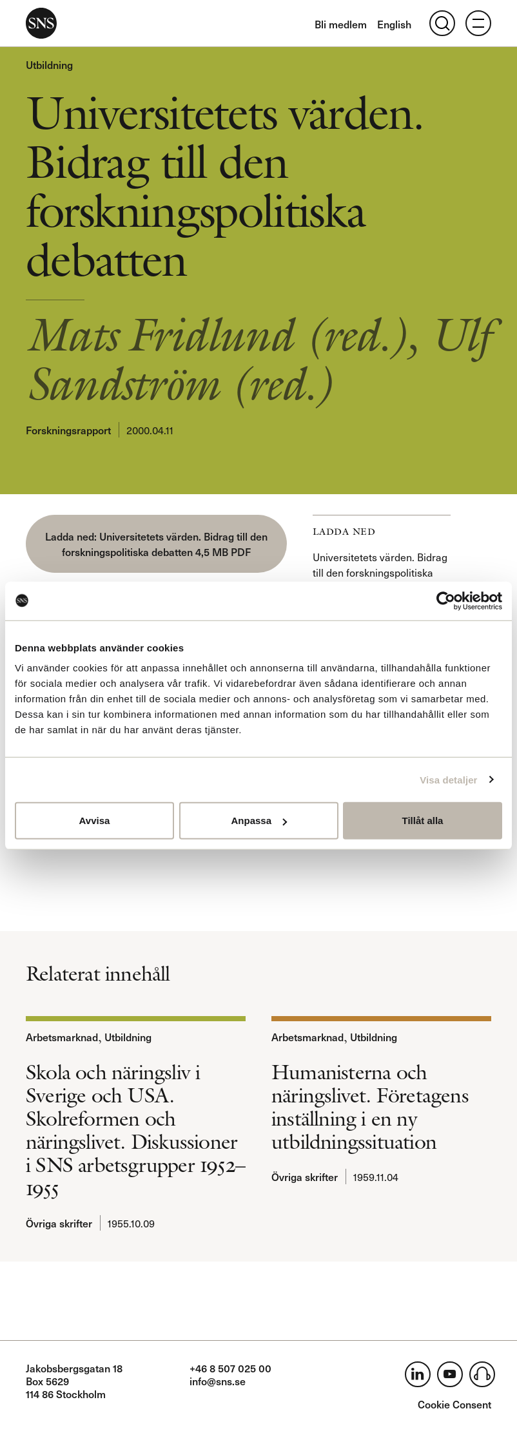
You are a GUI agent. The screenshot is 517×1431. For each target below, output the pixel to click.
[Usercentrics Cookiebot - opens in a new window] (445, 600)
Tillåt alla (423, 820)
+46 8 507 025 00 (230, 1368)
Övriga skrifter (59, 1223)
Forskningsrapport (68, 429)
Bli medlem (341, 24)
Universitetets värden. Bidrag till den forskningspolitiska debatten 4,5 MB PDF (165, 543)
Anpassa (259, 820)
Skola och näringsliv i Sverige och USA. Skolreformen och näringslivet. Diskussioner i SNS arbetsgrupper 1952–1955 (135, 1130)
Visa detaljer (448, 779)
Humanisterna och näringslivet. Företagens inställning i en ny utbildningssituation (370, 1107)
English (394, 24)
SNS (41, 23)
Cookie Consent (454, 1403)
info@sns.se (218, 1380)
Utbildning (49, 64)
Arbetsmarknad (62, 1036)
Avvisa (94, 820)
